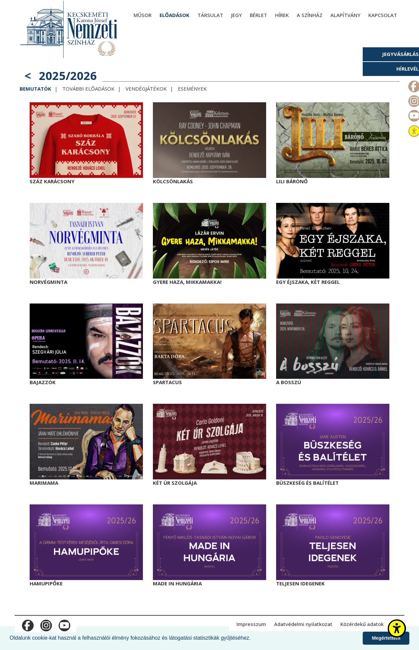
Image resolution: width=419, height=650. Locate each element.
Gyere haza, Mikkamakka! (187, 282)
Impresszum (251, 624)
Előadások (175, 15)
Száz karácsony (52, 181)
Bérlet (258, 15)
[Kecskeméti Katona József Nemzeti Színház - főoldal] (70, 29)
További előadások (88, 88)
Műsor (143, 15)
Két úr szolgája (175, 482)
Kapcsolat (382, 15)
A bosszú (288, 382)
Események (192, 88)
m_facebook (27, 624)
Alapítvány (345, 15)
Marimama (44, 482)
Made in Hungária (177, 583)
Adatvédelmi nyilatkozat (303, 624)
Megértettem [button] (386, 638)
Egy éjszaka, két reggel (308, 282)
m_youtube (64, 624)
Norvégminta (48, 282)
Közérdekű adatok (362, 624)
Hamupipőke (46, 583)
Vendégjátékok (146, 88)
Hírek (282, 15)
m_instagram (45, 624)
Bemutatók (35, 88)
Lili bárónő (292, 181)
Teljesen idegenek (300, 583)
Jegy (236, 15)
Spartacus (167, 382)
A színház (309, 15)
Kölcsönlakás (173, 181)
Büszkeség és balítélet (307, 482)
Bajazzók (43, 382)
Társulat (210, 15)
